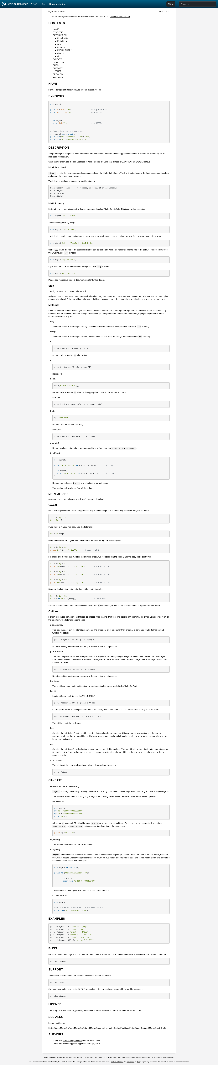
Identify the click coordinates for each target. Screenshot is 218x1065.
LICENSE (57, 71)
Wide (171, 4)
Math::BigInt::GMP (157, 1028)
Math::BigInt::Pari (137, 1028)
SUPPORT (57, 68)
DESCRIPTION (59, 35)
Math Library (62, 41)
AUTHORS (58, 77)
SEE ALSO (58, 74)
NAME (56, 29)
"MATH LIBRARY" (87, 696)
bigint (61, 1023)
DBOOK (79, 1057)
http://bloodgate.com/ (72, 1041)
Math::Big (94, 1028)
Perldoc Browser (15, 4)
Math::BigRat (156, 791)
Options (60, 56)
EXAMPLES (58, 62)
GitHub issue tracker (110, 1057)
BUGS (56, 65)
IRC (138, 1062)
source (56, 11)
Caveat (60, 53)
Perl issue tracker (117, 1062)
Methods (61, 47)
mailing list (130, 1062)
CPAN (62, 11)
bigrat (50, 11)
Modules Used (63, 38)
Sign (59, 44)
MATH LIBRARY (64, 50)
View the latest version (120, 16)
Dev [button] (43, 4)
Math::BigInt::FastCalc (118, 1028)
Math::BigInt (114, 250)
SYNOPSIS (58, 32)
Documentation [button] (57, 4)
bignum (61, 162)
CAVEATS (57, 59)
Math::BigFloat (66, 1028)
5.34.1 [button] (34, 4)
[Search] (197, 4)
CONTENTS (56, 23)
